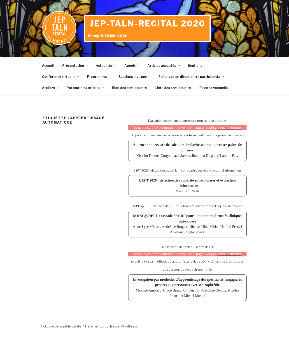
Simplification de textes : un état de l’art (187, 247)
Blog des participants (129, 88)
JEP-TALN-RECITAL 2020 (147, 24)
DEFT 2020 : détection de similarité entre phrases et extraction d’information (187, 170)
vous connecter (229, 127)
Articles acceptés (163, 65)
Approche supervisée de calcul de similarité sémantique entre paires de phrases (187, 135)
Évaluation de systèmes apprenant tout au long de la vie (187, 120)
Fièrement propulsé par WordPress (111, 326)
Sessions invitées (135, 77)
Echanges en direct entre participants (191, 77)
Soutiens (195, 65)
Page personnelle (213, 88)
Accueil (48, 65)
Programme (99, 77)
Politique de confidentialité (61, 326)
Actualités (106, 65)
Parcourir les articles (86, 88)
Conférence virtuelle (61, 77)
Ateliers (50, 88)
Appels (132, 65)
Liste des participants (173, 88)
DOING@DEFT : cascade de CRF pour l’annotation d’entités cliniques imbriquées (187, 206)
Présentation (75, 65)
